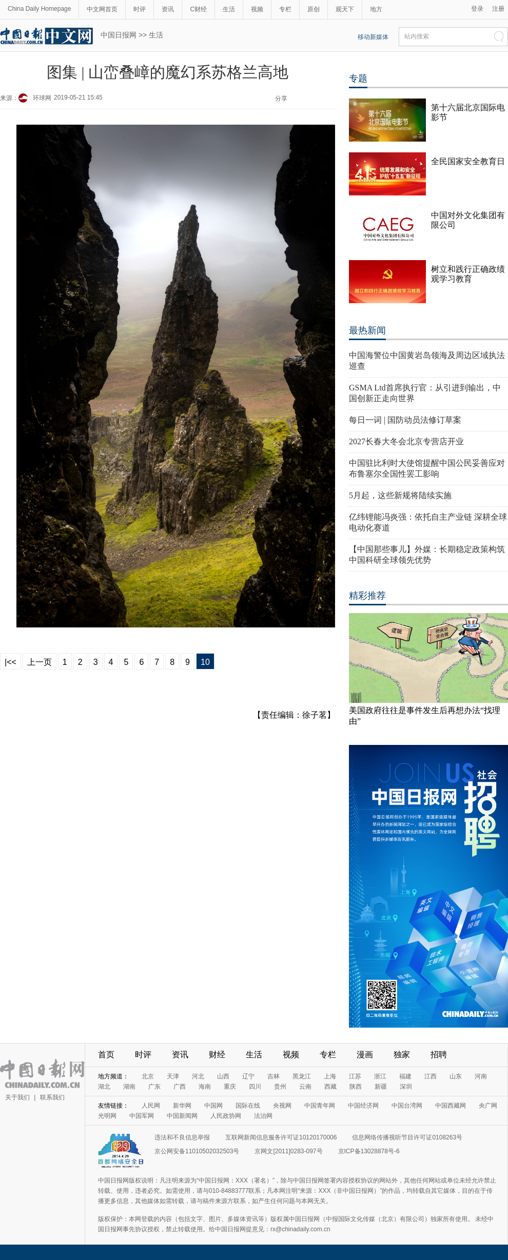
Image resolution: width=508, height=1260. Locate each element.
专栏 (285, 9)
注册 (498, 8)
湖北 (104, 1086)
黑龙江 (301, 1076)
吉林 (273, 1076)
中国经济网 (363, 1105)
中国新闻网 (182, 1115)
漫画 (365, 1054)
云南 (305, 1086)
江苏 (355, 1076)
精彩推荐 (367, 595)
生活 (229, 9)
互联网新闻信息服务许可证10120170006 (281, 1137)
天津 (173, 1076)
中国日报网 (118, 35)
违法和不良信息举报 (182, 1137)
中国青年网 (319, 1105)
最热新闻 (367, 330)
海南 (205, 1086)
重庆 (230, 1086)
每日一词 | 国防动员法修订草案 (405, 420)
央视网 (282, 1105)
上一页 (39, 662)
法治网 (263, 1115)
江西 (430, 1076)
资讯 (168, 9)
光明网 (107, 1115)
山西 (223, 1076)
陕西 (355, 1086)
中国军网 (141, 1115)
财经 (217, 1054)
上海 (330, 1076)
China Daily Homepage (39, 8)
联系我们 (52, 1097)
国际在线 (248, 1105)
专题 (358, 78)
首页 (106, 1054)
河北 (198, 1076)
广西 (179, 1086)
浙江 (380, 1076)
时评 (139, 9)
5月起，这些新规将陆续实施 (400, 495)
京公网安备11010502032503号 (196, 1151)
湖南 (129, 1086)
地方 (376, 9)
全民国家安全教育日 (468, 161)
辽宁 (248, 1076)
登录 (477, 8)
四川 (255, 1086)
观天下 (345, 9)
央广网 (488, 1105)
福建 (405, 1076)
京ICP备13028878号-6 (369, 1151)
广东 (154, 1086)
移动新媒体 (373, 37)
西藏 (330, 1086)
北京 (148, 1076)
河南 (481, 1076)
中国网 (213, 1105)
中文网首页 (102, 9)
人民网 (151, 1105)
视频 (257, 9)
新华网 (182, 1105)
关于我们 (17, 1097)
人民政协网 (225, 1115)
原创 (313, 9)
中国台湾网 (407, 1105)
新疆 (381, 1086)
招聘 (439, 1054)
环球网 (42, 98)
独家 (402, 1054)
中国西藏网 (450, 1105)
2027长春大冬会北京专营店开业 (406, 441)
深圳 (406, 1086)
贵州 (280, 1086)
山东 (456, 1076)
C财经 (198, 9)
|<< (10, 662)
